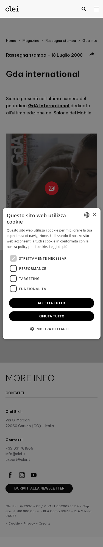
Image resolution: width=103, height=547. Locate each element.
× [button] (94, 215)
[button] (51, 329)
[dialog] (51, 273)
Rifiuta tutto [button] (51, 316)
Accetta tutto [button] (51, 303)
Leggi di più (58, 246)
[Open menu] (96, 9)
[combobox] (87, 215)
